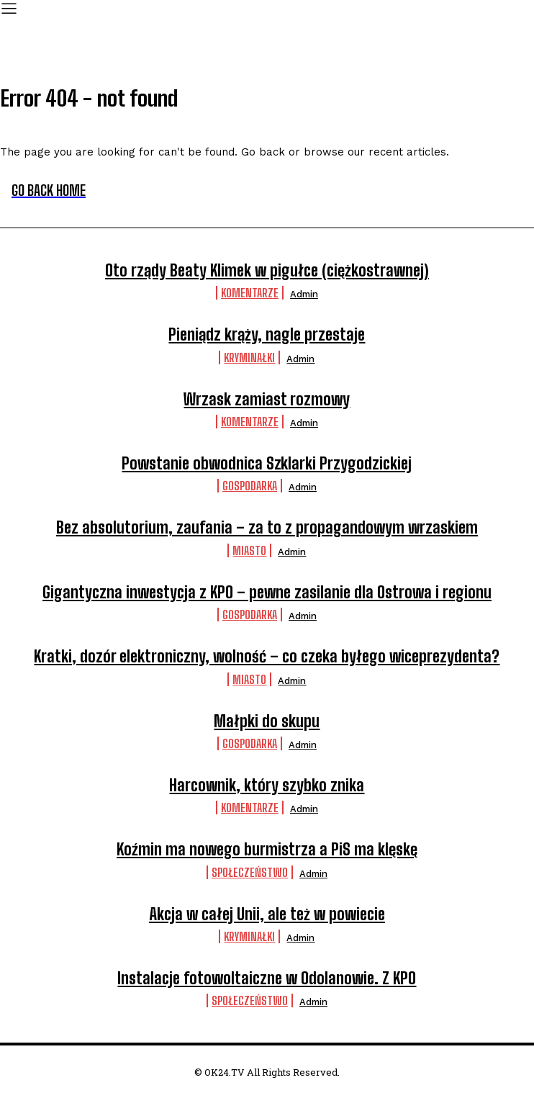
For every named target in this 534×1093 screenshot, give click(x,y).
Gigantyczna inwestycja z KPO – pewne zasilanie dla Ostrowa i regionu (267, 592)
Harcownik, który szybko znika (266, 785)
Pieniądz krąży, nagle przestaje (266, 334)
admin (304, 294)
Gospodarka (249, 485)
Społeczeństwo (250, 872)
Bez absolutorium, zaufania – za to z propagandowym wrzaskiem (267, 527)
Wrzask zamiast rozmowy (267, 399)
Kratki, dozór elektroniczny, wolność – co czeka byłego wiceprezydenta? (266, 656)
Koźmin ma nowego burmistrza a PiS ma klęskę (267, 849)
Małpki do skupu (267, 721)
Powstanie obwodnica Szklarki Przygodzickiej (267, 463)
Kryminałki (249, 357)
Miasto (249, 550)
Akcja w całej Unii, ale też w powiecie (267, 914)
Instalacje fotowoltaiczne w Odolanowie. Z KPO (266, 978)
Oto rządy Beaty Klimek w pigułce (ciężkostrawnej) (267, 270)
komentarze (250, 293)
